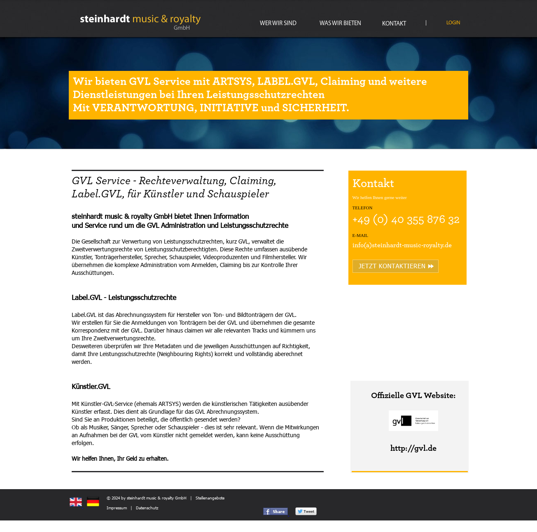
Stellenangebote (210, 497)
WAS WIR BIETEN (340, 24)
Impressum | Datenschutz (132, 507)
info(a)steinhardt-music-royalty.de (402, 245)
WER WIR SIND (278, 24)
